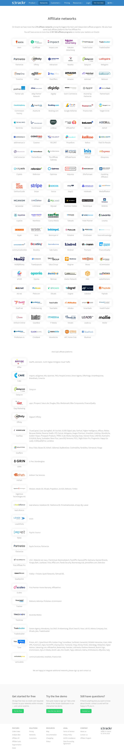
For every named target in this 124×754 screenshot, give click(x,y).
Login (88, 3)
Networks (44, 3)
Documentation (51, 735)
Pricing (67, 3)
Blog (47, 731)
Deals (14, 748)
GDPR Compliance (69, 738)
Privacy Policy (67, 735)
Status (48, 741)
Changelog (49, 738)
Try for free (99, 3)
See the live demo (54, 711)
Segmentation (16, 745)
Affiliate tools (16, 741)
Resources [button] (78, 3)
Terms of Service (68, 731)
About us (83, 731)
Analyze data (16, 735)
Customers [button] (56, 3)
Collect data (16, 731)
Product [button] (33, 3)
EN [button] (110, 3)
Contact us (86, 711)
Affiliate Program (85, 738)
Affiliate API (16, 738)
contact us (87, 670)
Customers (33, 738)
